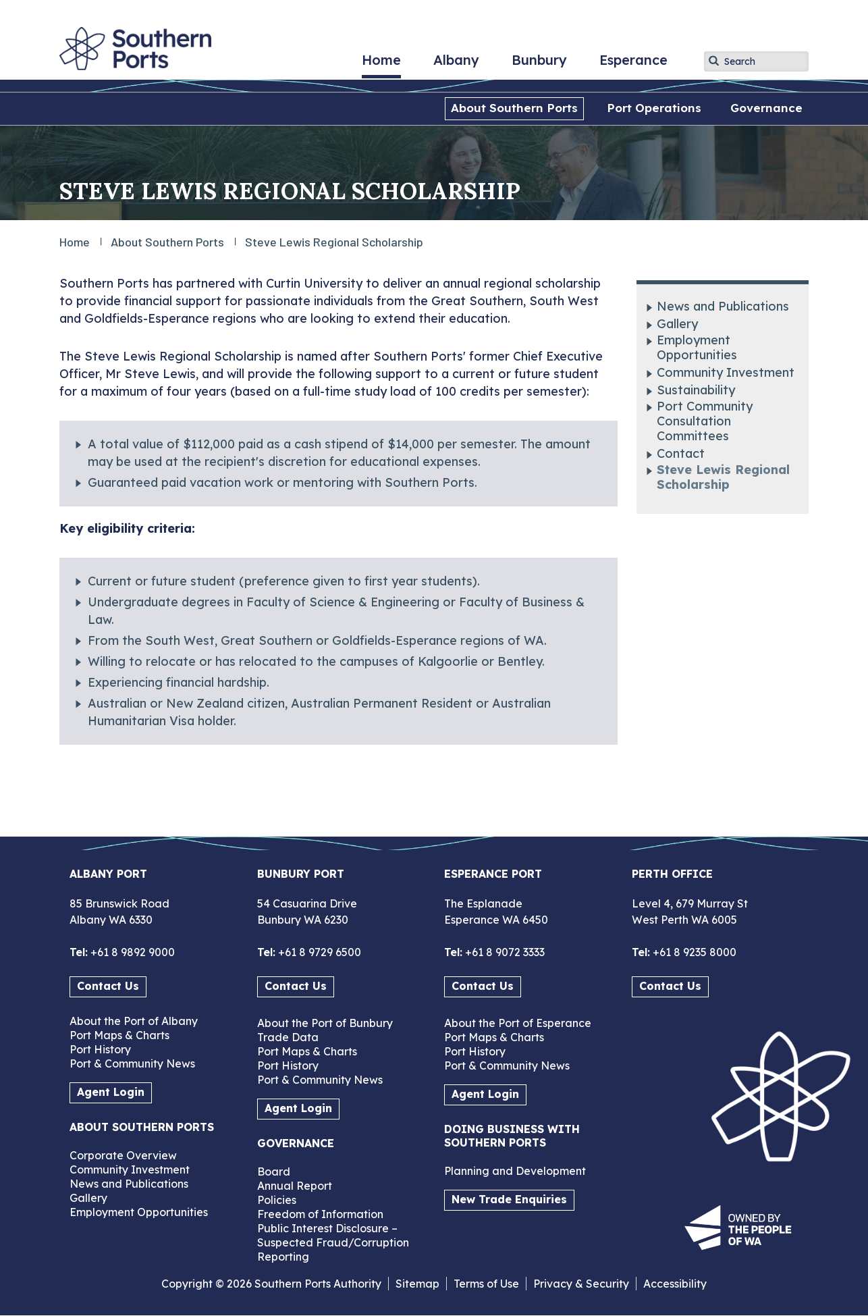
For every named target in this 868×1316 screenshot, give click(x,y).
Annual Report (294, 1185)
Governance (766, 108)
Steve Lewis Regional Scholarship (723, 477)
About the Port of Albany (134, 1021)
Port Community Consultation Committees (705, 421)
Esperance (633, 64)
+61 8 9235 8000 (693, 952)
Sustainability (696, 390)
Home (381, 64)
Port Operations (654, 108)
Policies (276, 1200)
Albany (456, 64)
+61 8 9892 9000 (131, 952)
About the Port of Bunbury (325, 1023)
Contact (681, 453)
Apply (714, 60)
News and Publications (723, 306)
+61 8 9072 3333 (503, 952)
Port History (100, 1049)
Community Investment (725, 372)
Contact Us (108, 986)
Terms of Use (486, 1283)
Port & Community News (132, 1063)
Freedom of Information (320, 1214)
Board (273, 1171)
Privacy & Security (581, 1283)
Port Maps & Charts (119, 1035)
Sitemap (417, 1283)
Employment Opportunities (697, 348)
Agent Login (110, 1092)
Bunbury (539, 64)
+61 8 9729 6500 (318, 952)
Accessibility (675, 1283)
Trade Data (288, 1037)
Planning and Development (515, 1171)
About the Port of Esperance (517, 1023)
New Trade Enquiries (509, 1199)
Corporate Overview (123, 1155)
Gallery (677, 324)
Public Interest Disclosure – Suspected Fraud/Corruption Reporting (333, 1242)
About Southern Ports (514, 108)
